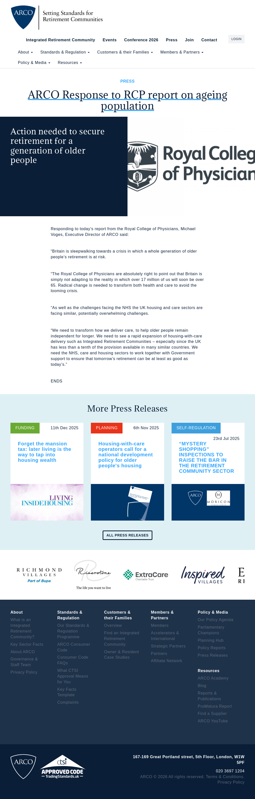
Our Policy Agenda (215, 620)
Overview (113, 625)
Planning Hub (211, 640)
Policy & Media (34, 62)
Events (110, 40)
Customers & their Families (125, 52)
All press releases (127, 535)
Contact (209, 40)
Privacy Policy (24, 672)
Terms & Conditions (224, 777)
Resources (70, 62)
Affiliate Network (166, 661)
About (25, 52)
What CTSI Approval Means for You (72, 676)
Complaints (68, 702)
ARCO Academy (213, 678)
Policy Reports (212, 648)
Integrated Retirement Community (60, 40)
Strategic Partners (168, 646)
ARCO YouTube (213, 721)
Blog (202, 686)
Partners (159, 653)
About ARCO (22, 652)
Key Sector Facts (26, 644)
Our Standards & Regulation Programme (73, 631)
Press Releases (213, 655)
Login (236, 39)
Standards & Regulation (65, 52)
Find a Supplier (212, 713)
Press (172, 40)
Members (160, 625)
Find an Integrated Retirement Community (121, 638)
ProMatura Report (215, 706)
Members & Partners (181, 52)
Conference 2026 (141, 40)
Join (189, 40)
